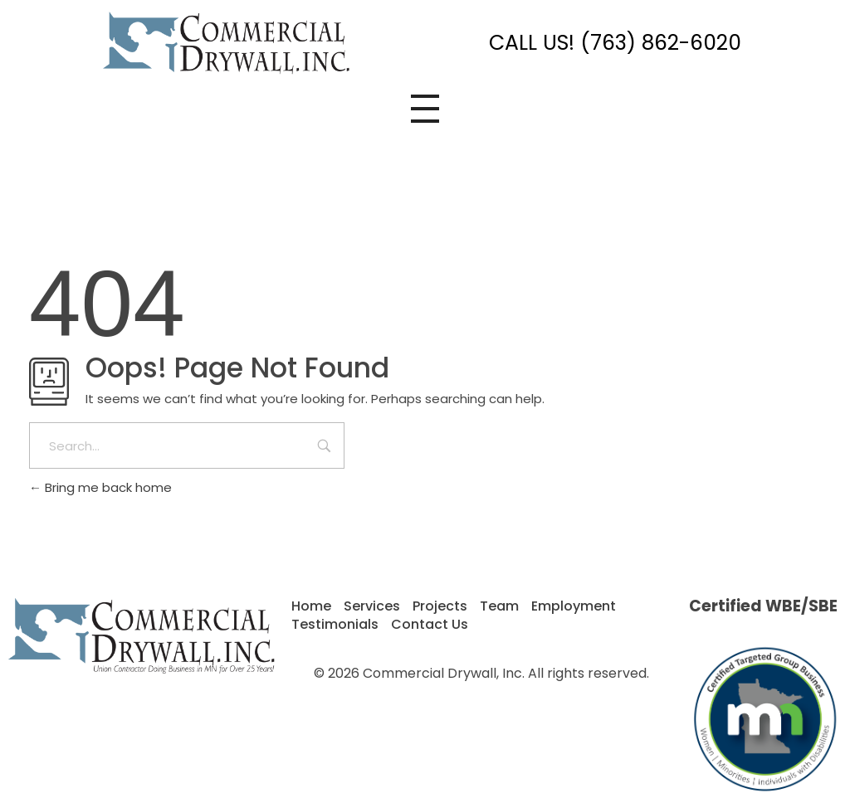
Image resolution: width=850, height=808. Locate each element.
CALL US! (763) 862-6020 (615, 42)
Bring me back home (100, 487)
